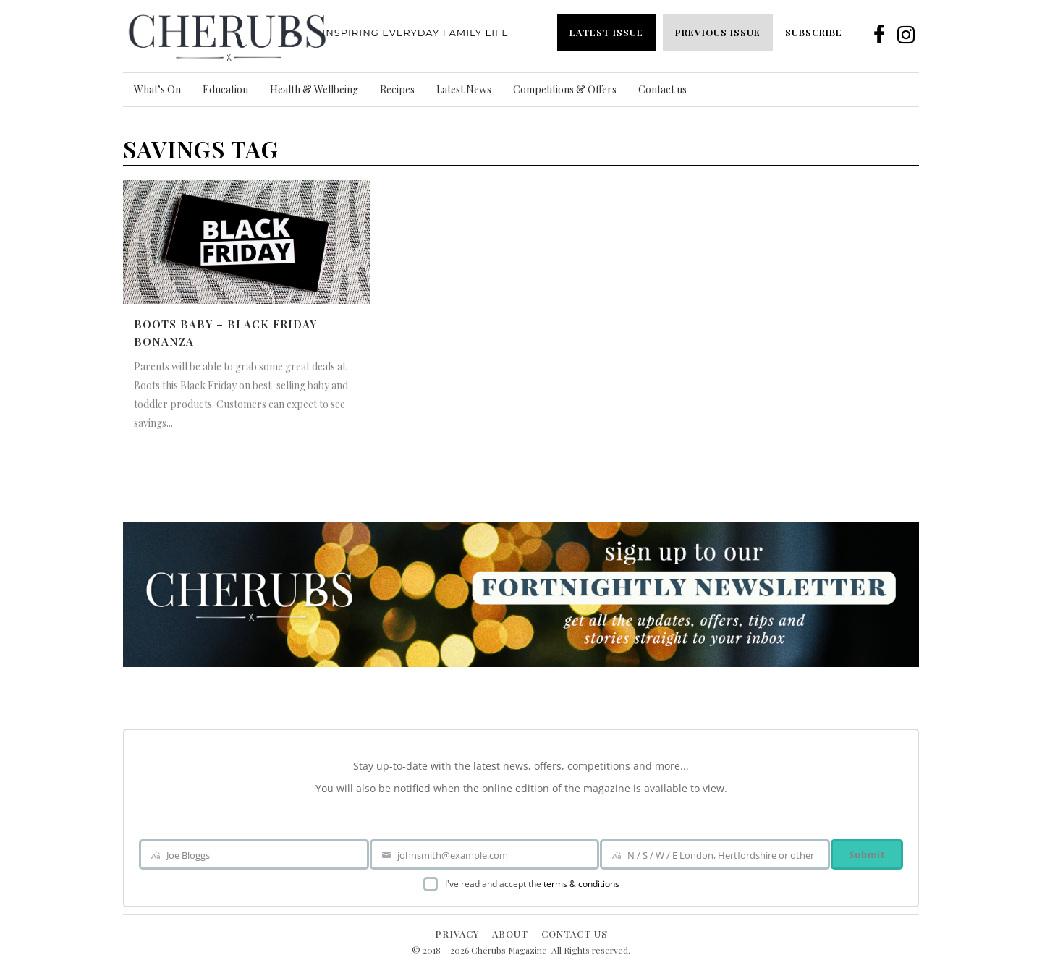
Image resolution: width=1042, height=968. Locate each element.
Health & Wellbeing (314, 89)
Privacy (457, 933)
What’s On (157, 89)
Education (225, 89)
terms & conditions (581, 884)
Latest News (463, 89)
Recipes (397, 89)
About (510, 933)
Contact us (662, 89)
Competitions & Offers (565, 89)
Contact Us (574, 933)
